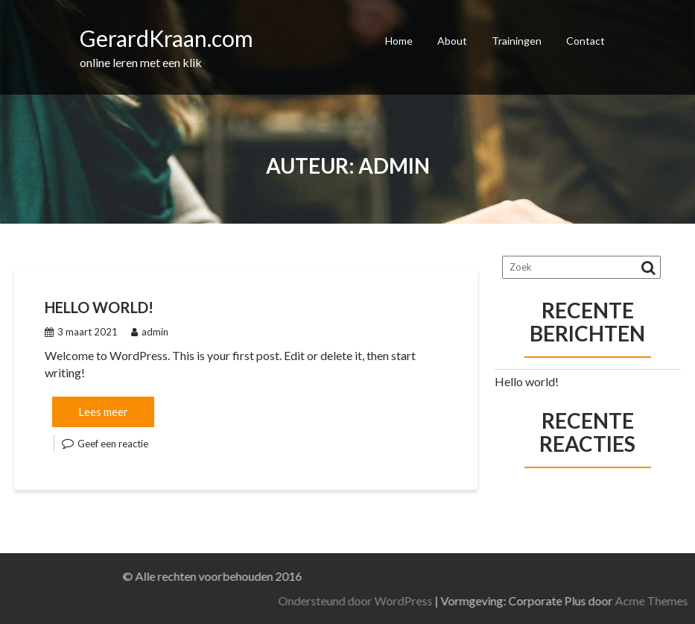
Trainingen (517, 40)
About (452, 40)
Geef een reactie (112, 444)
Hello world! (99, 307)
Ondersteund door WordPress (447, 600)
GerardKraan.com (166, 38)
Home (399, 40)
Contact (585, 40)
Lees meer (103, 411)
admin (149, 332)
